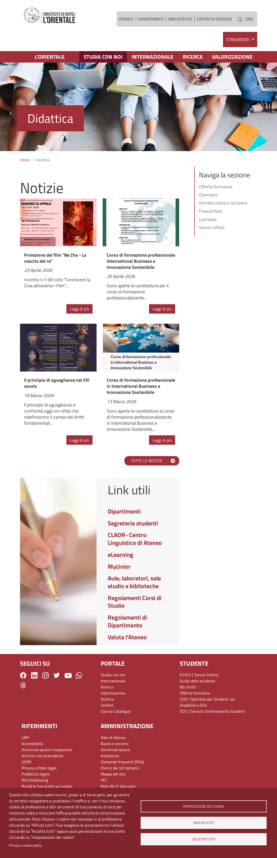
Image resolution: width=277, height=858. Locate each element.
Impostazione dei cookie (203, 806)
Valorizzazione (232, 57)
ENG (249, 19)
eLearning (120, 554)
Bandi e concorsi (115, 744)
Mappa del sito (113, 774)
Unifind (107, 705)
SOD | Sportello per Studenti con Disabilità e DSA (207, 702)
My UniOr (188, 687)
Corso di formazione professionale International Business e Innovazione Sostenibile (141, 261)
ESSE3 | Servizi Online (199, 675)
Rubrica (107, 699)
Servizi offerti (212, 228)
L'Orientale (50, 57)
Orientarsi (208, 195)
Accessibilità (32, 744)
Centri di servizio (214, 19)
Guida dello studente (197, 681)
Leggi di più (79, 309)
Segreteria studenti (133, 523)
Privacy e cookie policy (25, 845)
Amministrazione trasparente (47, 750)
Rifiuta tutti (203, 822)
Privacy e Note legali (39, 768)
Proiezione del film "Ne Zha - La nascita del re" (55, 258)
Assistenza (110, 756)
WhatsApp (79, 675)
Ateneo (126, 19)
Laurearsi (208, 220)
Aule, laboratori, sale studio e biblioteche (134, 582)
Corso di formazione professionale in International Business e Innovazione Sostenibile (141, 386)
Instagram (45, 675)
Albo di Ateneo (113, 737)
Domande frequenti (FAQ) (122, 762)
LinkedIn (34, 675)
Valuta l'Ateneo (127, 637)
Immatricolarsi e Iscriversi (223, 203)
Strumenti (238, 39)
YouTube (68, 675)
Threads (23, 685)
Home (25, 160)
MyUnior (119, 566)
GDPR (26, 762)
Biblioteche (180, 19)
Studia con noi (103, 57)
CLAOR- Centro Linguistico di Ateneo (135, 538)
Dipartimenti (151, 19)
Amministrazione (115, 750)
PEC (104, 780)
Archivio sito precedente (42, 756)
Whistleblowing (35, 780)
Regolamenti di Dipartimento (127, 621)
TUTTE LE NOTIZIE (146, 461)
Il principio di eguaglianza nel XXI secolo (56, 383)
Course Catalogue (116, 711)
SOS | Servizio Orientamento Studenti (212, 711)
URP (25, 737)
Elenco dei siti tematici (120, 768)
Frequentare (210, 211)
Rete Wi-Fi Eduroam (118, 786)
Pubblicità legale (36, 774)
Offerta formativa (215, 187)
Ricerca (193, 57)
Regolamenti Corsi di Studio (134, 601)
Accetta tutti (203, 839)
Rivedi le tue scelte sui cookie (47, 786)
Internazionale (153, 57)
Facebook (23, 675)
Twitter (56, 675)
